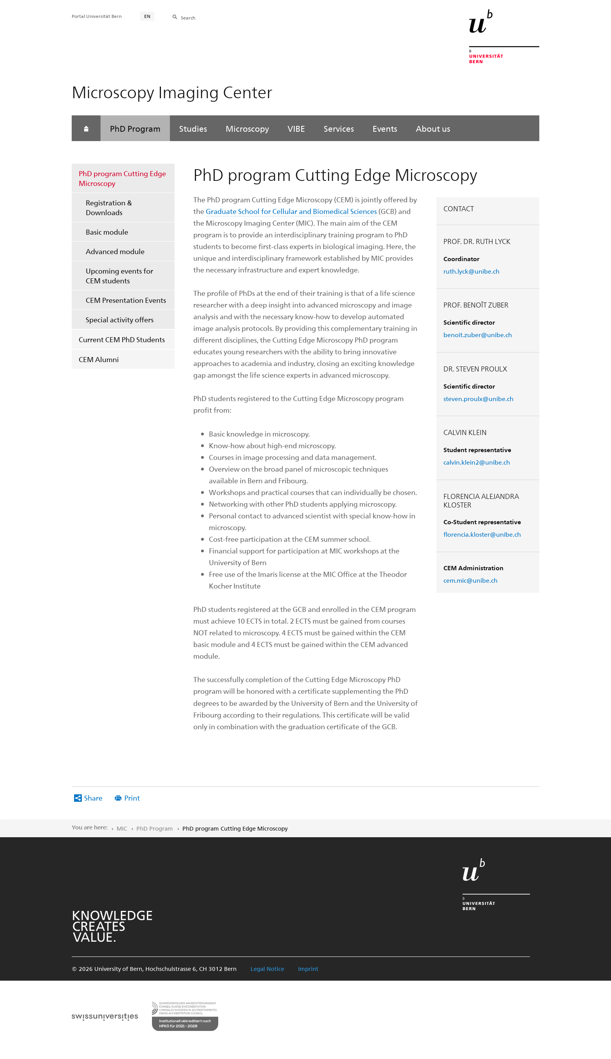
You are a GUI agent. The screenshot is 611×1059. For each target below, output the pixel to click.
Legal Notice (267, 968)
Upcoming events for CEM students (119, 275)
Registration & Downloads (109, 207)
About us (433, 128)
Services (339, 128)
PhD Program (135, 128)
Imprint (308, 968)
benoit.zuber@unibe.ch (477, 335)
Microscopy (247, 128)
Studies (193, 128)
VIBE (296, 128)
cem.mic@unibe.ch (470, 580)
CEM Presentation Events (126, 300)
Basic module (107, 232)
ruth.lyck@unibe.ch (471, 271)
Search (188, 17)
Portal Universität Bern (97, 16)
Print (132, 798)
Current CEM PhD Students (122, 339)
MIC (122, 828)
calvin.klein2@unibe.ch (476, 462)
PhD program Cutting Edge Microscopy (122, 178)
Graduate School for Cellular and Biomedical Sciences (291, 211)
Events (385, 128)
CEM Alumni (99, 359)
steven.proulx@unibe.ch (478, 398)
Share (93, 798)
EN (147, 16)
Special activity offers (120, 319)
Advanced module (115, 251)
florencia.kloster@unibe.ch (482, 534)
